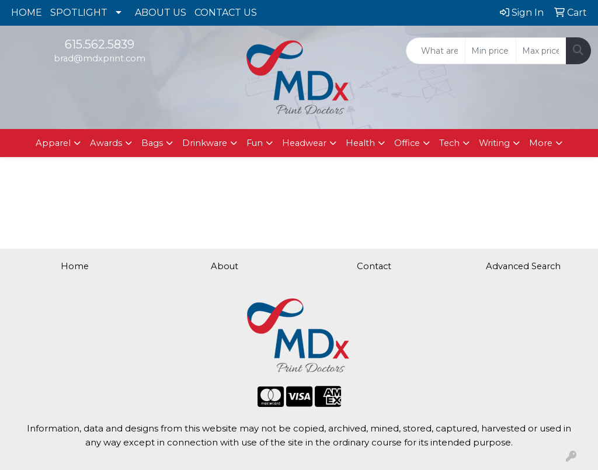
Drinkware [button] (204, 143)
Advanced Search (523, 266)
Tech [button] (449, 143)
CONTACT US (225, 12)
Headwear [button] (304, 143)
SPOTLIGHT (78, 12)
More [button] (540, 143)
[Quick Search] (435, 50)
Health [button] (360, 143)
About (224, 266)
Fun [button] (254, 143)
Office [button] (407, 143)
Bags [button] (152, 143)
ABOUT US (160, 12)
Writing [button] (494, 143)
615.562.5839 (99, 44)
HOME (26, 12)
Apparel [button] (53, 143)
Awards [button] (106, 143)
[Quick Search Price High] (541, 50)
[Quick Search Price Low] (490, 50)
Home (75, 266)
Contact (374, 266)
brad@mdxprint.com (99, 58)
